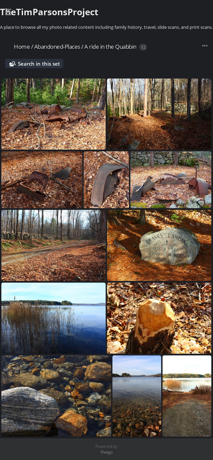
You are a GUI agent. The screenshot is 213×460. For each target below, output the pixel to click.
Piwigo (107, 452)
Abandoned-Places (57, 46)
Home (22, 46)
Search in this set (39, 63)
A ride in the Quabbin (110, 46)
